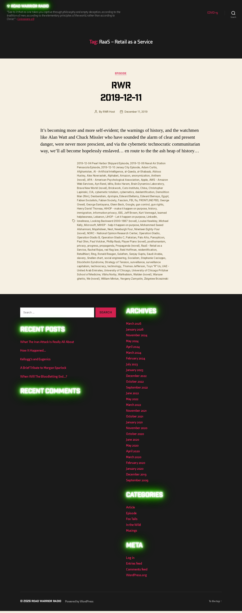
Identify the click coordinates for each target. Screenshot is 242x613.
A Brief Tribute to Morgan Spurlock (44, 370)
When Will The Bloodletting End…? (44, 378)
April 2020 (133, 453)
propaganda (152, 244)
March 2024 (134, 355)
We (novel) (139, 276)
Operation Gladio (97, 236)
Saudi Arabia (102, 256)
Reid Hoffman (85, 252)
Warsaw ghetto (122, 276)
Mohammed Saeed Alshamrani (107, 228)
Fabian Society (128, 200)
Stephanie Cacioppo (102, 260)
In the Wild (133, 527)
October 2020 (135, 436)
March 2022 (134, 407)
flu (156, 200)
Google (162, 204)
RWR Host (108, 112)
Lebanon (123, 216)
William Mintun (157, 276)
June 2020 (133, 441)
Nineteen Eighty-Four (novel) (101, 232)
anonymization (141, 175)
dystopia (127, 196)
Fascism (143, 200)
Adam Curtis (151, 167)
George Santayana (129, 204)
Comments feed (137, 571)
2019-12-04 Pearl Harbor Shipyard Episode (103, 163)
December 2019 (137, 476)
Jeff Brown (152, 212)
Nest (146, 228)
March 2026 (134, 325)
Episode (121, 73)
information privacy (126, 212)
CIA (91, 192)
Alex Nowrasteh (96, 175)
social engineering (150, 256)
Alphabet (113, 175)
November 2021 (137, 413)
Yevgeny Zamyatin (88, 280)
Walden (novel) (102, 276)
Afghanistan (84, 171)
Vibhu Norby (158, 272)
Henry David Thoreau (119, 208)
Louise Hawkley (86, 224)
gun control (84, 208)
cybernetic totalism (107, 192)
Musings (132, 532)
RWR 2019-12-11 (120, 93)
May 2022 (132, 401)
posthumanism (112, 244)
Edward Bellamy (144, 196)
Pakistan (82, 240)
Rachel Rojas (143, 248)
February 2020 (136, 465)
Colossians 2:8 (25, 19)
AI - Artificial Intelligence (108, 171)
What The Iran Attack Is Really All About (48, 344)
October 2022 (135, 383)
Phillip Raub (154, 240)
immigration (105, 212)
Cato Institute (131, 187)
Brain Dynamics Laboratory (148, 183)
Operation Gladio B (121, 236)
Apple (145, 179)
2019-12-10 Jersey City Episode (122, 167)
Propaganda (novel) (89, 248)
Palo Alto (94, 240)
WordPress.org (137, 577)
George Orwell (107, 204)
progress (138, 244)
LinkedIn (94, 220)
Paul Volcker (137, 240)
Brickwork (115, 187)
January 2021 (135, 424)
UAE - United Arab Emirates (134, 268)
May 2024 (132, 343)
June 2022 (133, 395)
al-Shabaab (145, 171)
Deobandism (112, 196)
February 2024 (136, 360)
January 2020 (135, 471)
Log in (130, 560)
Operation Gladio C (146, 236)
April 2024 (133, 349)
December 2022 (137, 378)
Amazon (126, 175)
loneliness (106, 220)
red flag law (159, 248)
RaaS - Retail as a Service (118, 248)
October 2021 (135, 418)
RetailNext (121, 252)
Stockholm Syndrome (130, 260)
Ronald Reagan (145, 252)
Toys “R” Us (108, 268)
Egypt (92, 200)
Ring (132, 252)
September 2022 (137, 389)
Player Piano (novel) (89, 244)
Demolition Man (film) (90, 196)
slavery (116, 256)
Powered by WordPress (81, 603)
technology (157, 264)
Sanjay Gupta (85, 256)
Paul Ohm (123, 240)
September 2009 (138, 482)
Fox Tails (132, 521)
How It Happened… (33, 352)
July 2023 (132, 366)
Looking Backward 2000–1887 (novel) (138, 220)
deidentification (146, 192)
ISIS (141, 212)
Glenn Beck (150, 204)
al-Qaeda (131, 171)
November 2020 (137, 430)
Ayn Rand (101, 183)
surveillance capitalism (118, 264)
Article (130, 509)
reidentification (104, 252)
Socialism (83, 260)
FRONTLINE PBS (87, 204)
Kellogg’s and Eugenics (36, 361)
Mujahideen (135, 228)
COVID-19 (212, 13)
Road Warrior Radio (31, 7)
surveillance (95, 264)
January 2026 (135, 331)
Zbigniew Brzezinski (113, 280)
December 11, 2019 (136, 112)
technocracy (141, 264)
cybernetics (127, 192)
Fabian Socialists (107, 200)
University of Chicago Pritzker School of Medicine (119, 272)
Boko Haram (123, 183)
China (144, 187)
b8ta (111, 183)
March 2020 (134, 459)
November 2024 (137, 337)
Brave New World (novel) (92, 187)
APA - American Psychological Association (113, 179)
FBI (152, 200)
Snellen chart (130, 256)
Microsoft (121, 224)
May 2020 (133, 447)
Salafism (161, 252)
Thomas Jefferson (88, 268)
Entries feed (134, 565)
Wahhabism (84, 276)
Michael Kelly (106, 224)
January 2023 (135, 372)
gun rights (98, 208)
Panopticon (108, 240)
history (93, 212)
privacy (126, 244)
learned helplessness (103, 216)
